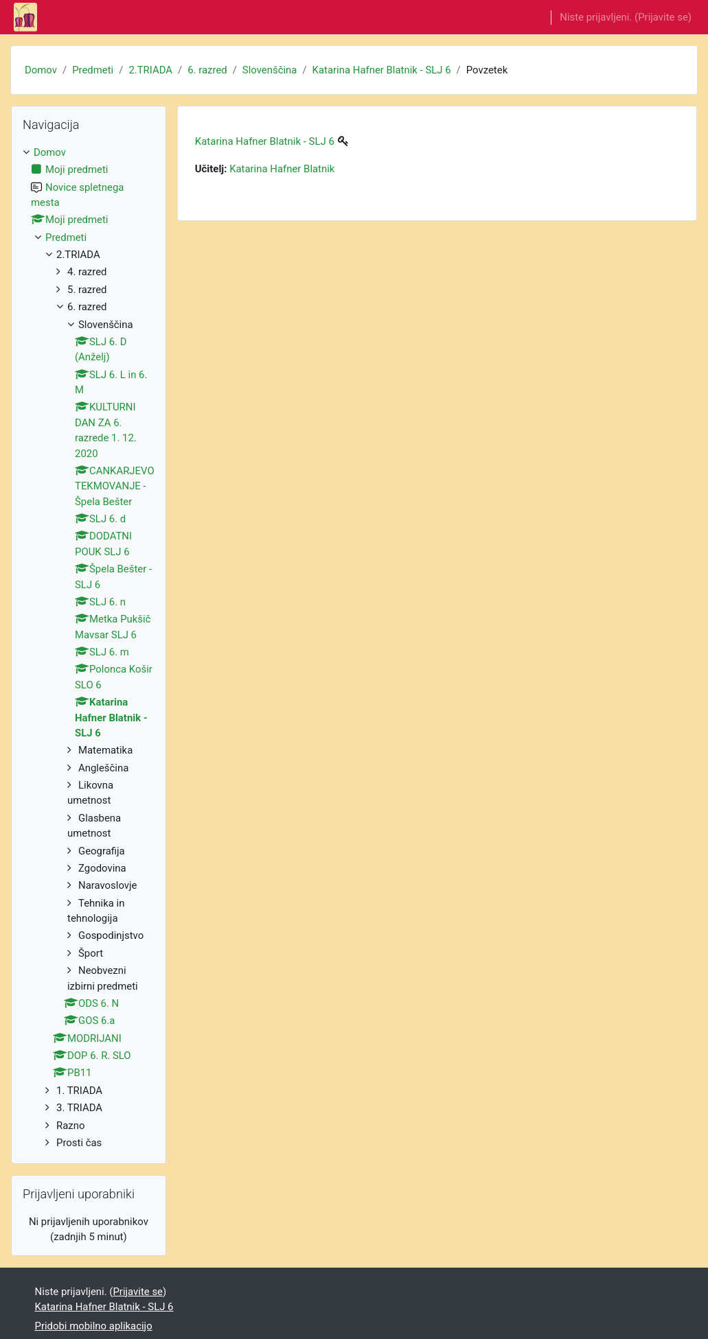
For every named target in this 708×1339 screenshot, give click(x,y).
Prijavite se (663, 17)
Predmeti (92, 70)
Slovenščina (269, 70)
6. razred (207, 70)
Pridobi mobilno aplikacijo (93, 1326)
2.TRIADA (150, 70)
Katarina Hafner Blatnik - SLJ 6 (381, 70)
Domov (41, 70)
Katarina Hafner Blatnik (281, 169)
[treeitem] (89, 648)
